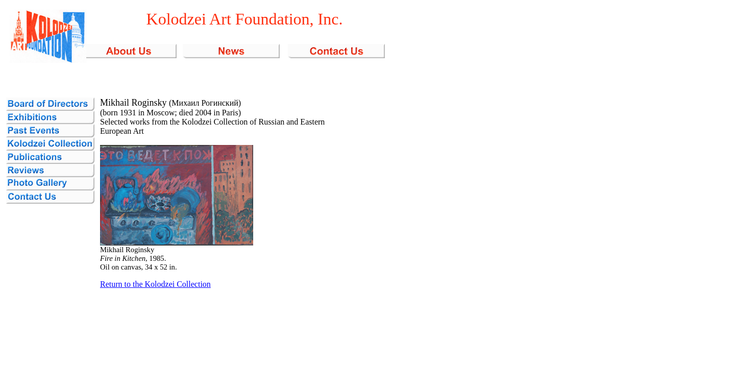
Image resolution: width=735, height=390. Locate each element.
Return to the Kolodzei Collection (155, 284)
